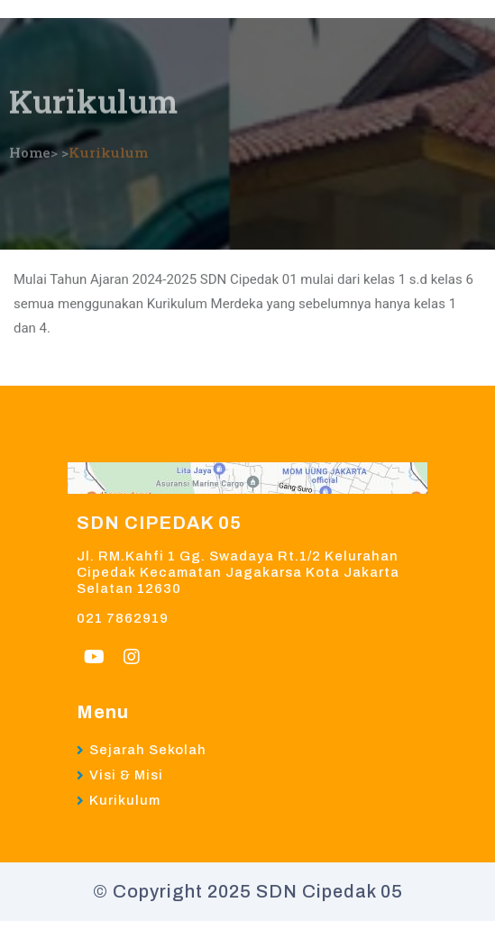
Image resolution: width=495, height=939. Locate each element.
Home (29, 144)
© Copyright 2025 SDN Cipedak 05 (248, 891)
